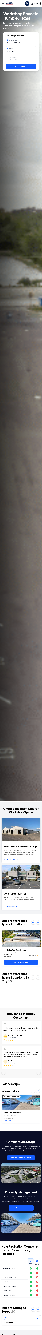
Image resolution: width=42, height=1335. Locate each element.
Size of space (13, 57)
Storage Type (13, 40)
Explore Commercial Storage (21, 1158)
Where (11, 48)
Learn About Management (21, 1208)
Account (35, 3)
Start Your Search (11, 859)
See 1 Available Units (21, 962)
